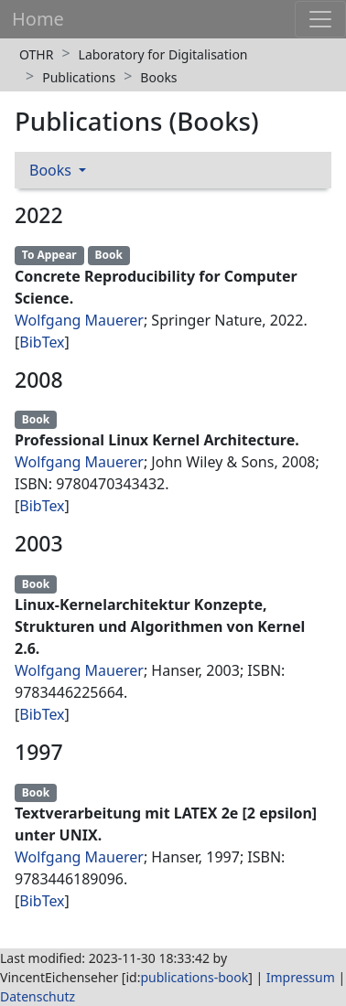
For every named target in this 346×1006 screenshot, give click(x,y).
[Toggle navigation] (320, 19)
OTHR (36, 54)
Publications (78, 77)
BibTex (41, 342)
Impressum (300, 977)
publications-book (194, 977)
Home (38, 18)
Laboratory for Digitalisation (163, 54)
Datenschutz (37, 996)
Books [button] (52, 170)
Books (158, 77)
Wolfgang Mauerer (79, 320)
